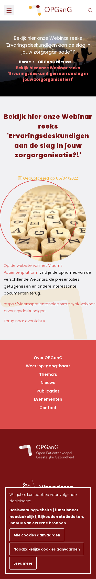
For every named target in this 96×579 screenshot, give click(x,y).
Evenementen (48, 399)
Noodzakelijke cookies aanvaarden (47, 549)
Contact (48, 407)
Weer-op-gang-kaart (48, 366)
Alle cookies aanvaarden (37, 535)
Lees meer (23, 563)
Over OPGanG (48, 357)
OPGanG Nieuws (56, 62)
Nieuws (48, 382)
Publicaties (48, 391)
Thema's (48, 374)
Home (26, 62)
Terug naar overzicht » (24, 320)
